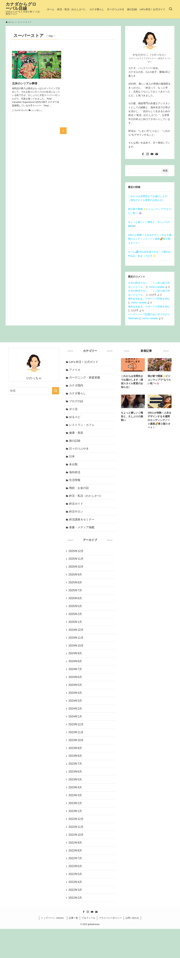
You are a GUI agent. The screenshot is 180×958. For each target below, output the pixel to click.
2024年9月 (75, 668)
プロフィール (88, 947)
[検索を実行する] (55, 390)
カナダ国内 (77, 386)
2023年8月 (75, 776)
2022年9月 (75, 868)
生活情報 (75, 486)
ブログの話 (77, 403)
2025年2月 (75, 627)
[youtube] (152, 154)
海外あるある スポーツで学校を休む (149, 298)
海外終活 (75, 478)
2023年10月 (76, 760)
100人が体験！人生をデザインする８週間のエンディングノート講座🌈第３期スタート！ (149, 239)
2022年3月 (75, 918)
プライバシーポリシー (110, 947)
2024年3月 (75, 718)
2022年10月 (76, 860)
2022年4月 (75, 909)
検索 (165, 170)
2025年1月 (75, 635)
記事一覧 (73, 947)
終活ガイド (77, 511)
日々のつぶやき (79, 453)
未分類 (74, 470)
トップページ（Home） (53, 947)
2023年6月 (75, 793)
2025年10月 (76, 577)
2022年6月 (75, 893)
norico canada (157, 286)
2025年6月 (75, 610)
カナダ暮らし (78, 395)
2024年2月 (75, 727)
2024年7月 (75, 685)
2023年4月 (75, 810)
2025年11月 (76, 568)
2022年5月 (75, 901)
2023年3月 (75, 818)
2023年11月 (76, 751)
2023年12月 (76, 743)
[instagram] (147, 154)
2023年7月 (75, 785)
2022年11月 (76, 851)
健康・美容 (77, 436)
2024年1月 (75, 735)
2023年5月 (75, 801)
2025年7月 (75, 602)
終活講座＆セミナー (82, 528)
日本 (72, 461)
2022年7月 (75, 884)
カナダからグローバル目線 (21, 6)
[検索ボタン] (170, 9)
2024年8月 (75, 677)
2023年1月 (75, 835)
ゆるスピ (75, 420)
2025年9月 (75, 585)
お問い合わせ (132, 947)
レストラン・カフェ (82, 428)
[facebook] (143, 154)
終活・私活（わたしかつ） (86, 503)
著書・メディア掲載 (82, 536)
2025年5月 (75, 618)
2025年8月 (75, 594)
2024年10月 (76, 660)
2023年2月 (75, 826)
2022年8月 (75, 876)
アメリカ (75, 370)
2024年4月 (75, 710)
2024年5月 (75, 702)
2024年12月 (76, 643)
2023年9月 (75, 768)
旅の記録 (75, 445)
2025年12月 (76, 560)
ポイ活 (74, 411)
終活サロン (77, 519)
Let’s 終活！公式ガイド (84, 362)
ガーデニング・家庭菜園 (85, 378)
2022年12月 (76, 843)
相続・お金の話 (79, 495)
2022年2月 (75, 926)
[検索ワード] (33, 390)
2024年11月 (76, 652)
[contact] (156, 154)
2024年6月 (75, 693)
